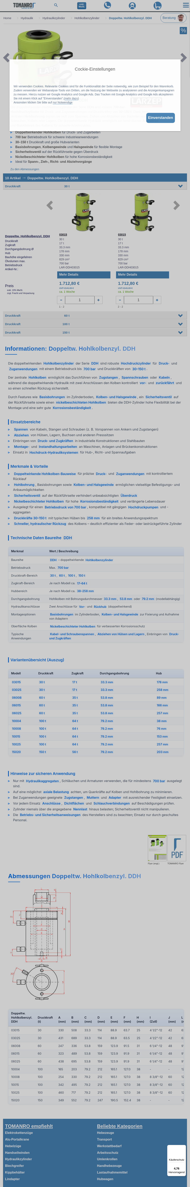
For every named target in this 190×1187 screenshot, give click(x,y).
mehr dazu (71, 98)
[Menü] (183, 1147)
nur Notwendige (63, 102)
